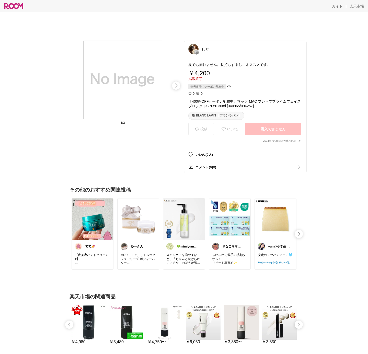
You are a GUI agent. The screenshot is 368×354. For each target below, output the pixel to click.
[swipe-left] (69, 325)
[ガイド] (337, 6)
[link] (92, 219)
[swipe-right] (176, 85)
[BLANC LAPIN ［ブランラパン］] (216, 116)
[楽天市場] (357, 6)
